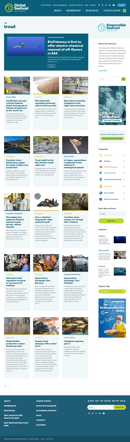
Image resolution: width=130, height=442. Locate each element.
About (58, 10)
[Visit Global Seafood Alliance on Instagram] (99, 5)
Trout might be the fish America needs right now (44, 162)
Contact (93, 5)
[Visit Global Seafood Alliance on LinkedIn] (110, 5)
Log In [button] (121, 5)
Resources (92, 10)
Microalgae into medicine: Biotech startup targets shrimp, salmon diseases (15, 222)
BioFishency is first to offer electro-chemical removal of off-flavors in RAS (65, 47)
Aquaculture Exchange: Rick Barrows (42, 280)
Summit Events (46, 5)
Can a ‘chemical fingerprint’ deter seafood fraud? (44, 219)
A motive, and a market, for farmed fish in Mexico (73, 219)
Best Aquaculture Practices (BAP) (13, 416)
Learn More (103, 71)
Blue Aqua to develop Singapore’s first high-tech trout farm (74, 103)
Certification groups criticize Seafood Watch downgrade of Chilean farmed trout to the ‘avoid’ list (16, 105)
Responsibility (104, 250)
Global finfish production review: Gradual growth (15, 343)
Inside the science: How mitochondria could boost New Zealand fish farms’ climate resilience (105, 256)
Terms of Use (49, 439)
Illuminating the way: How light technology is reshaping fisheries (104, 241)
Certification (112, 10)
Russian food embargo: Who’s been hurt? (46, 343)
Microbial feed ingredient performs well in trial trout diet (45, 103)
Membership (73, 10)
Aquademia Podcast (76, 5)
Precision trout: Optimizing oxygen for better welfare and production (17, 164)
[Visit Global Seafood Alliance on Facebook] (102, 5)
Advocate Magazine (60, 5)
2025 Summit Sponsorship (112, 138)
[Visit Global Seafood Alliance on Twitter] (106, 5)
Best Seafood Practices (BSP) (16, 424)
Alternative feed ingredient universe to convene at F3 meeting (15, 282)
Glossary (41, 425)
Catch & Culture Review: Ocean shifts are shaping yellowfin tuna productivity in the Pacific (104, 273)
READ (52, 66)
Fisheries (102, 236)
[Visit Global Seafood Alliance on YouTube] (114, 5)
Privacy (42, 439)
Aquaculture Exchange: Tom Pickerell (71, 280)
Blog (86, 5)
